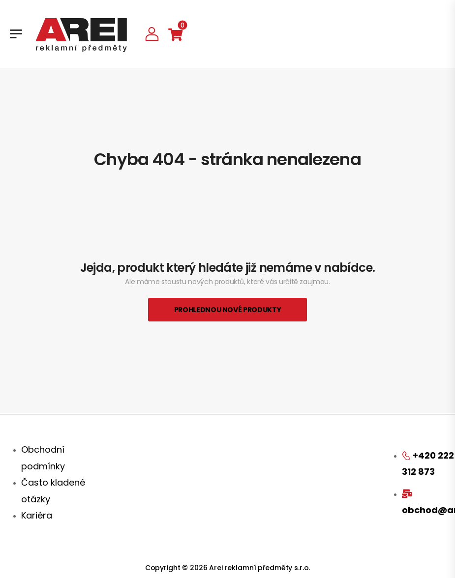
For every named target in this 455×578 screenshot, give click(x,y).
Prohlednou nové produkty (227, 310)
